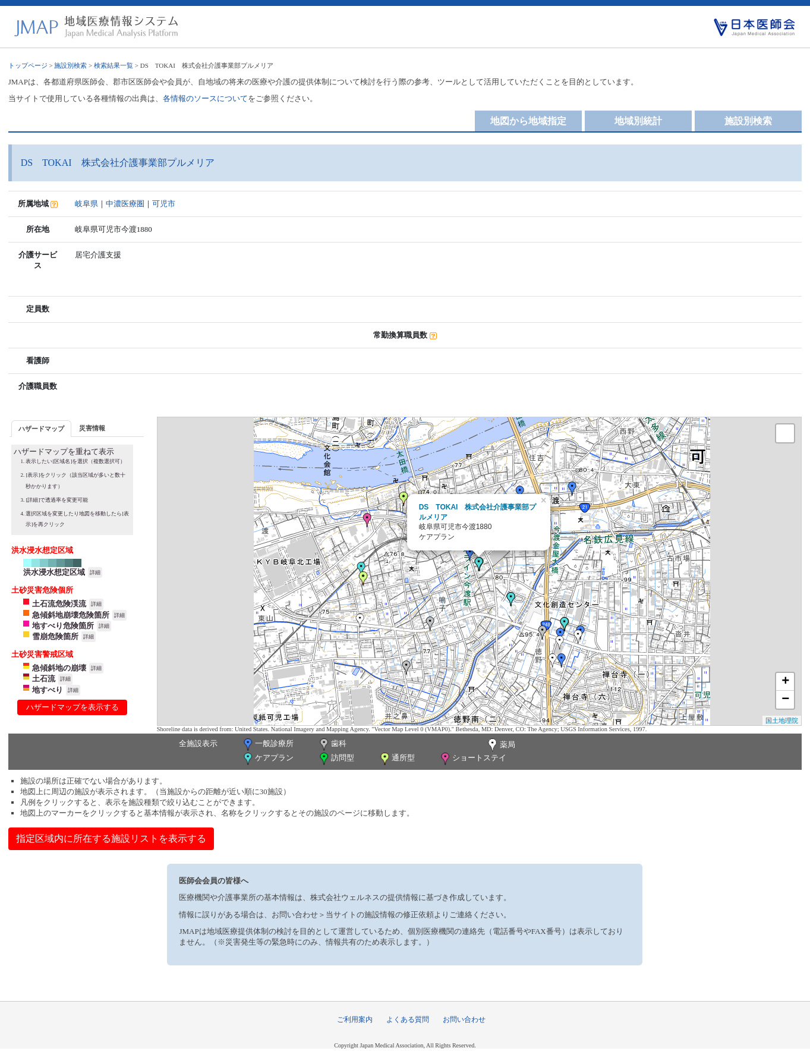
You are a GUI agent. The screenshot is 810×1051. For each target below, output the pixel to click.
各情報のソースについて (205, 98)
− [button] (785, 700)
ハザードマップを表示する (72, 707)
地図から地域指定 (528, 121)
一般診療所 (267, 744)
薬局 (500, 745)
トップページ (28, 65)
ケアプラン (267, 759)
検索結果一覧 (113, 65)
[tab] (41, 428)
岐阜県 (86, 203)
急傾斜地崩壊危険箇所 (70, 615)
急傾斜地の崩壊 (59, 667)
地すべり (47, 689)
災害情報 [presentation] (92, 428)
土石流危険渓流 (59, 603)
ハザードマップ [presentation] (41, 428)
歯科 (331, 744)
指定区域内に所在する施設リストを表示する (111, 838)
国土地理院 (781, 720)
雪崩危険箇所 (55, 636)
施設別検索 (70, 65)
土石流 (43, 678)
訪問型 (335, 759)
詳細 (95, 572)
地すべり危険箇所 (63, 625)
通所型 (396, 759)
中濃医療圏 (125, 203)
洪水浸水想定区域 (54, 572)
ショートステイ (472, 759)
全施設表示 (198, 743)
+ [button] (785, 682)
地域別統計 (638, 121)
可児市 (163, 203)
